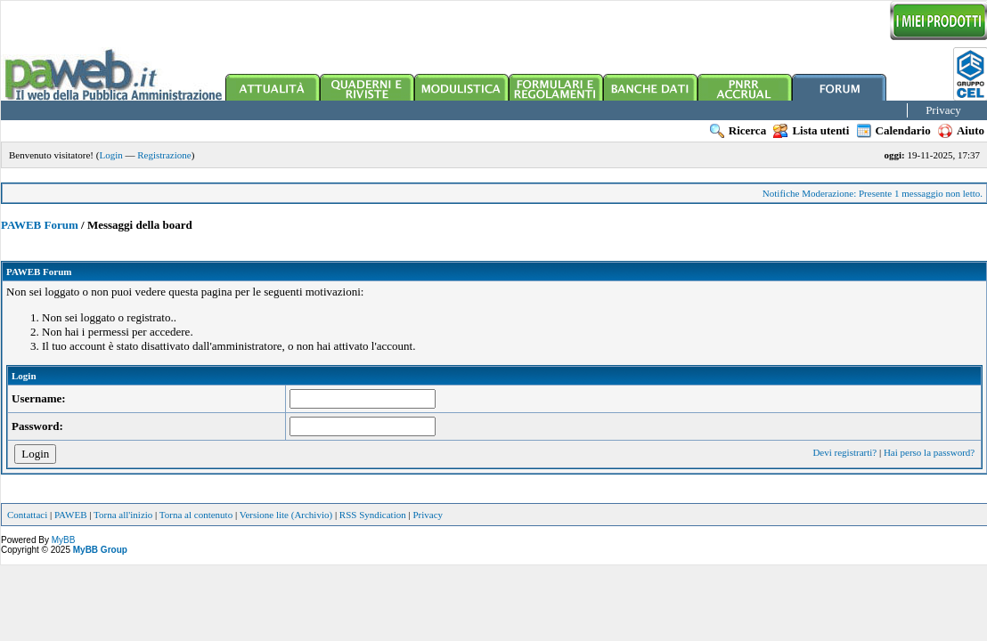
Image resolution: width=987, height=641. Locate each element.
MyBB (64, 540)
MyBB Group (100, 550)
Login (110, 155)
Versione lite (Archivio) (286, 514)
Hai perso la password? (929, 452)
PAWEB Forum (39, 224)
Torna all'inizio (123, 514)
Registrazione (164, 155)
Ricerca (738, 130)
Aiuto (961, 130)
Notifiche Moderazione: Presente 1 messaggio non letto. (873, 193)
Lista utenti (811, 130)
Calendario (894, 130)
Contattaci (27, 514)
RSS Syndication (372, 514)
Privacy (943, 110)
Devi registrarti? (844, 452)
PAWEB (70, 514)
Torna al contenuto (195, 514)
